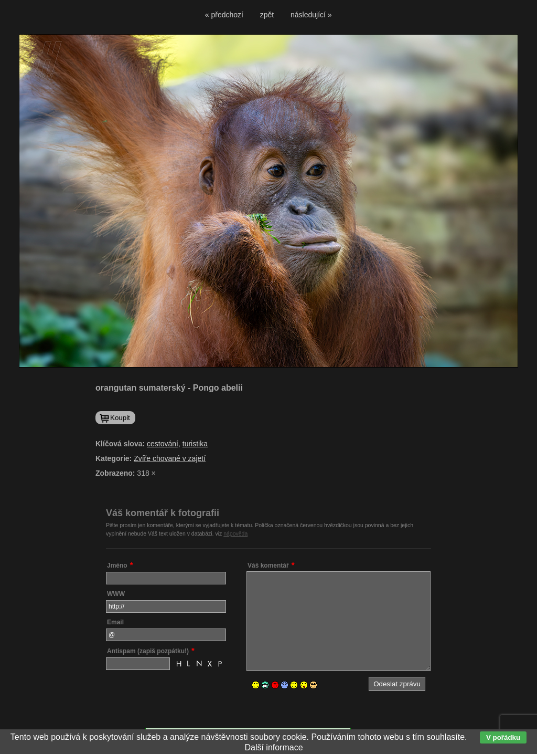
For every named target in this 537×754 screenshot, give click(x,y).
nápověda (235, 533)
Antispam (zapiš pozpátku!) (148, 651)
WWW (116, 594)
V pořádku (503, 737)
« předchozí (224, 15)
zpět (267, 15)
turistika (195, 443)
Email (115, 622)
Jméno (117, 565)
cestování (162, 443)
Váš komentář (268, 565)
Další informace (273, 747)
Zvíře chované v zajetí (170, 458)
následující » (311, 15)
